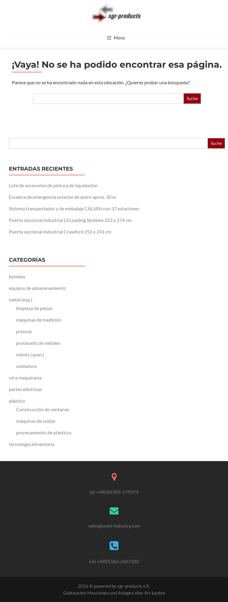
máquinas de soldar (36, 421)
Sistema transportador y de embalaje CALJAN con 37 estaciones (74, 208)
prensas (24, 331)
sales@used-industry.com (114, 525)
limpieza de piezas (34, 308)
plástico (17, 401)
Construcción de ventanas (42, 409)
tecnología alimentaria (31, 444)
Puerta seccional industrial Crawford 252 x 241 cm (60, 231)
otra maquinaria (25, 377)
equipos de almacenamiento (37, 288)
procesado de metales (38, 343)
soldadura (26, 366)
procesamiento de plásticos (44, 432)
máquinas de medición (38, 320)
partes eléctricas (25, 389)
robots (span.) (30, 354)
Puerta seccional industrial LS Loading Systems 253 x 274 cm (70, 220)
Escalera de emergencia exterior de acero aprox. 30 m (62, 197)
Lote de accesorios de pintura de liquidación (53, 185)
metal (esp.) (20, 299)
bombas (17, 276)
